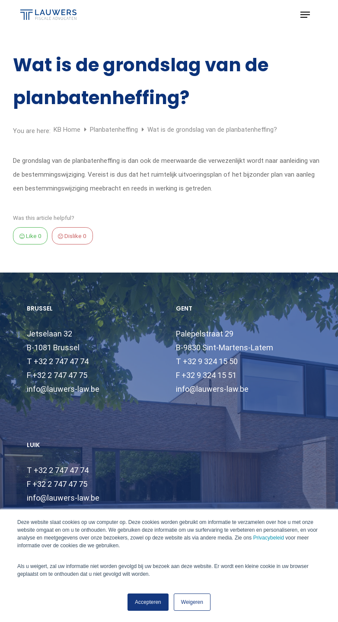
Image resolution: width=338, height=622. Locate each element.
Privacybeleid (268, 538)
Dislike (72, 235)
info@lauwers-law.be (63, 389)
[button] (305, 14)
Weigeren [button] (192, 602)
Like (30, 235)
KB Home (68, 129)
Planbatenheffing (115, 129)
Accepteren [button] (148, 602)
